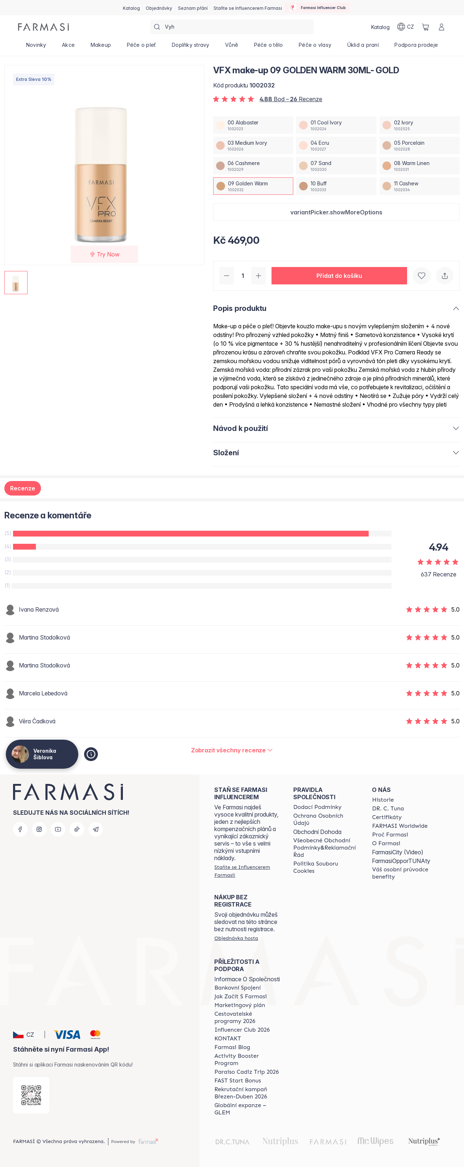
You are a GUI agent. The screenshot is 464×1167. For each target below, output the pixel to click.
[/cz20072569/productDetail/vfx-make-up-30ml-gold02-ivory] (420, 125)
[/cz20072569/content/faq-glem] (247, 1109)
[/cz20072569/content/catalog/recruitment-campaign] (247, 1093)
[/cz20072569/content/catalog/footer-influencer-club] (242, 1030)
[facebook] (20, 829)
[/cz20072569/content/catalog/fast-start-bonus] (237, 1080)
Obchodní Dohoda (317, 831)
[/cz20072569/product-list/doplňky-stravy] (190, 47)
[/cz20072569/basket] (425, 26)
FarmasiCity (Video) (397, 852)
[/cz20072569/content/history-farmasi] (383, 800)
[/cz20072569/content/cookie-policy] (326, 867)
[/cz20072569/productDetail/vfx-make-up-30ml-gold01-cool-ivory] (336, 125)
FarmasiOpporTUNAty (401, 860)
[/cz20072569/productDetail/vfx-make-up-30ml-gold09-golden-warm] (253, 186)
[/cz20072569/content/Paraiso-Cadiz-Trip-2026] (246, 1072)
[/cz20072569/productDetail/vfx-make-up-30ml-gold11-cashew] (420, 186)
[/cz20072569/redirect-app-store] (31, 1095)
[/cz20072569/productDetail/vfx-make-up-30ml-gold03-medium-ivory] (253, 145)
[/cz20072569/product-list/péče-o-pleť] (141, 47)
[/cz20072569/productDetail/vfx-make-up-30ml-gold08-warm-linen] (420, 165)
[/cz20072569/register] (159, 7)
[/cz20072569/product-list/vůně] (231, 47)
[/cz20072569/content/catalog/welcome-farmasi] (405, 873)
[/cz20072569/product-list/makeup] (101, 47)
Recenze (22, 488)
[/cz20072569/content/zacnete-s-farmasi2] (240, 996)
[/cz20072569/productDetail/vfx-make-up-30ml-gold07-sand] (336, 165)
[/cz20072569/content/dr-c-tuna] (388, 808)
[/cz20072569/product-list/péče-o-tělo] (268, 47)
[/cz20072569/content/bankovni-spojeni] (237, 987)
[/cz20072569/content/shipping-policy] (317, 807)
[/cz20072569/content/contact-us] (227, 1038)
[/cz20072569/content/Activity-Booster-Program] (247, 1059)
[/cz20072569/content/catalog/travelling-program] (247, 1017)
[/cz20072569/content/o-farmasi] (386, 843)
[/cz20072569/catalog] (131, 7)
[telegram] (95, 829)
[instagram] (39, 829)
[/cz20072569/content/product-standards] (387, 817)
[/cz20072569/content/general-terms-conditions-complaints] (326, 848)
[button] (336, 212)
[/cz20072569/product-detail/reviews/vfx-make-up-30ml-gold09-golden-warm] (232, 750)
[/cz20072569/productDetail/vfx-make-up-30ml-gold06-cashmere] (253, 165)
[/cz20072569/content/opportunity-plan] (239, 1005)
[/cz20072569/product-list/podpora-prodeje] (416, 47)
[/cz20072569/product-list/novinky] (36, 47)
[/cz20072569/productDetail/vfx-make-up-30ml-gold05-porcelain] (420, 145)
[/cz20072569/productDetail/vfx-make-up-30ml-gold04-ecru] (336, 145)
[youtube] (58, 829)
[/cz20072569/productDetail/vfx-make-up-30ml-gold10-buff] (336, 186)
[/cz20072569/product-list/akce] (68, 47)
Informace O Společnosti (247, 979)
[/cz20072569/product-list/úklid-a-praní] (363, 47)
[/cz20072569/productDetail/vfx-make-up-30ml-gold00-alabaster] (253, 125)
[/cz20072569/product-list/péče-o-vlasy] (315, 47)
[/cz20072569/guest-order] (236, 938)
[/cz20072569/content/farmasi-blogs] (232, 1047)
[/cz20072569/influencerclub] (317, 8)
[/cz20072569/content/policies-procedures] (326, 819)
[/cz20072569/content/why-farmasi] (390, 834)
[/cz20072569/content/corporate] (399, 826)
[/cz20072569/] (43, 27)
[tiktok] (77, 829)
